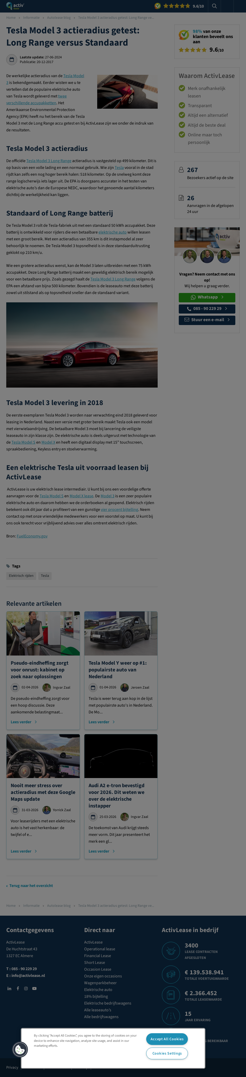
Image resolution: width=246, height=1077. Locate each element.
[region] (113, 1048)
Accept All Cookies (167, 1039)
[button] (20, 1049)
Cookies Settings (167, 1053)
